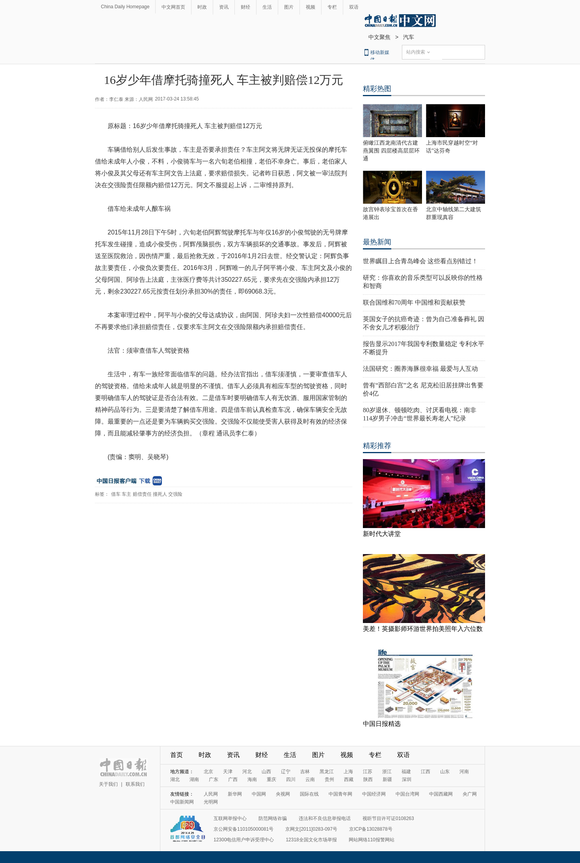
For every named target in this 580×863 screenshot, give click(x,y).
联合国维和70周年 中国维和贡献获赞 (414, 302)
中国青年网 (340, 794)
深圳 (406, 779)
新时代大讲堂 (382, 533)
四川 (291, 779)
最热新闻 (377, 242)
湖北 (175, 779)
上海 (348, 771)
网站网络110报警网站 (371, 840)
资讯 (224, 7)
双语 (354, 7)
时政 (202, 7)
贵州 (329, 779)
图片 (289, 7)
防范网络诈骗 (272, 818)
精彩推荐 (377, 446)
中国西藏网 (441, 794)
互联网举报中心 (230, 818)
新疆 (387, 779)
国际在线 (309, 794)
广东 (213, 779)
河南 (464, 771)
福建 (406, 771)
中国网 (259, 794)
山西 (266, 771)
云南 (310, 779)
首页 (176, 754)
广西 (233, 779)
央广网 (470, 794)
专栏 (332, 7)
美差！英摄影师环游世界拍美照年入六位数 (423, 628)
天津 (227, 771)
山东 (445, 771)
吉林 (305, 771)
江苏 (367, 771)
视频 (310, 7)
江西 (425, 771)
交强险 (175, 494)
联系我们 (135, 784)
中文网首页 (173, 7)
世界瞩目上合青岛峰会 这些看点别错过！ (420, 261)
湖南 (194, 779)
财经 (245, 7)
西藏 (348, 779)
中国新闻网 (182, 802)
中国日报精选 (382, 723)
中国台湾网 (407, 794)
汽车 (408, 37)
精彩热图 (377, 89)
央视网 (283, 794)
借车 (116, 494)
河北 (247, 771)
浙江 (387, 771)
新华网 (235, 794)
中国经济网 (374, 794)
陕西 (368, 779)
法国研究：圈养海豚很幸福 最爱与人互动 (420, 368)
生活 (267, 7)
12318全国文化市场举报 (311, 840)
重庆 (271, 779)
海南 (252, 779)
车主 (126, 494)
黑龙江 (327, 771)
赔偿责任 (142, 494)
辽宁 (285, 771)
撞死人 (160, 494)
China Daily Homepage (125, 6)
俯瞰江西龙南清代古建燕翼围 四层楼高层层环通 (391, 151)
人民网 (211, 794)
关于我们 (108, 784)
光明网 (211, 802)
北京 (208, 771)
